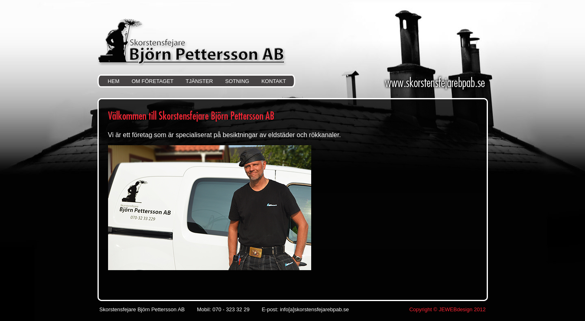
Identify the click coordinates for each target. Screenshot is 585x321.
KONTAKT (273, 81)
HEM (113, 81)
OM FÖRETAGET (152, 81)
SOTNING (237, 81)
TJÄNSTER (199, 81)
